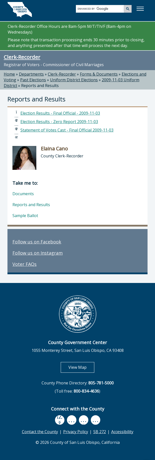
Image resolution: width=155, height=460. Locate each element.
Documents (23, 193)
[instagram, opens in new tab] (96, 420)
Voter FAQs (24, 264)
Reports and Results (40, 85)
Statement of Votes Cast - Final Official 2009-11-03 (66, 130)
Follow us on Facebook (36, 242)
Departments (31, 74)
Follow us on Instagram (37, 253)
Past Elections (33, 80)
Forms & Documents (99, 74)
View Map (81, 367)
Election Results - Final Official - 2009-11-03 (60, 113)
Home (9, 74)
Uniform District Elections (74, 80)
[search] (100, 8)
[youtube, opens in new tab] (71, 420)
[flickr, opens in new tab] (84, 420)
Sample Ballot (25, 215)
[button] (140, 8)
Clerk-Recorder (22, 56)
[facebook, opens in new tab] (60, 420)
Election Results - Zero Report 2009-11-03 (59, 121)
